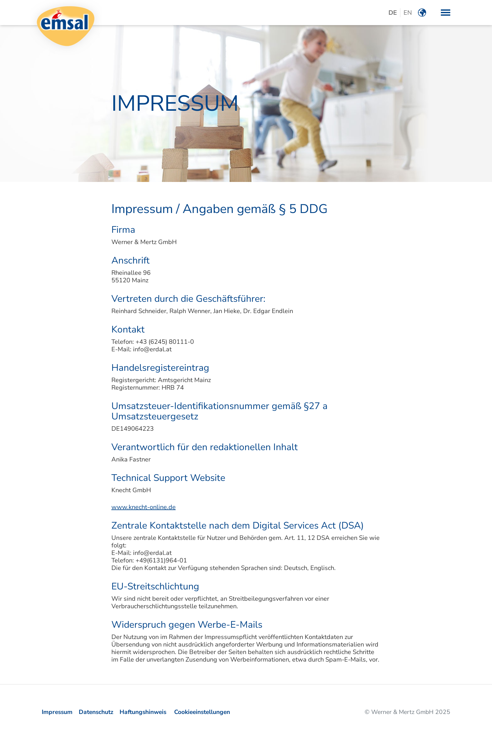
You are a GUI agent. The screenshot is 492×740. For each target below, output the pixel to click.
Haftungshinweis (143, 712)
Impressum (57, 712)
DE (392, 12)
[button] (445, 12)
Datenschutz (96, 712)
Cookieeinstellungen (202, 712)
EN (408, 12)
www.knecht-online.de (143, 507)
